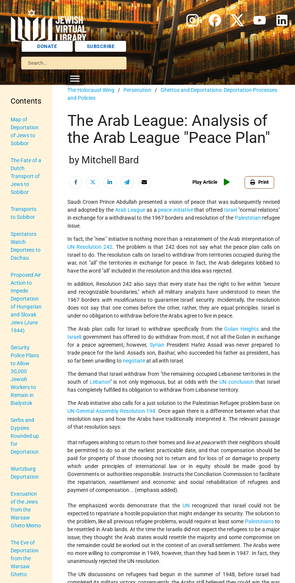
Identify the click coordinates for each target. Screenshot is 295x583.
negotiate (134, 361)
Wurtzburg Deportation (25, 473)
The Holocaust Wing (90, 90)
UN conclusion (236, 382)
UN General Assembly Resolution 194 (111, 411)
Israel (230, 210)
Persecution (137, 90)
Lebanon (100, 382)
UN (186, 505)
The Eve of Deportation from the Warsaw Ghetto (25, 558)
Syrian (157, 345)
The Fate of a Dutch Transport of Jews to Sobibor (26, 176)
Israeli (74, 337)
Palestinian (248, 218)
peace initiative (175, 210)
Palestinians (259, 521)
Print (259, 182)
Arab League (130, 210)
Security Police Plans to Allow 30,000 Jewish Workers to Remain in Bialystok (25, 375)
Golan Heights (241, 329)
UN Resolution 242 (89, 247)
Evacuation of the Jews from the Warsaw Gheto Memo (26, 510)
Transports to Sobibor (23, 213)
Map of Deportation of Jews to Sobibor (25, 131)
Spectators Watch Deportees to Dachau (26, 246)
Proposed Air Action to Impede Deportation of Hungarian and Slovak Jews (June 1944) (26, 302)
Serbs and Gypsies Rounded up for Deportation (25, 436)
